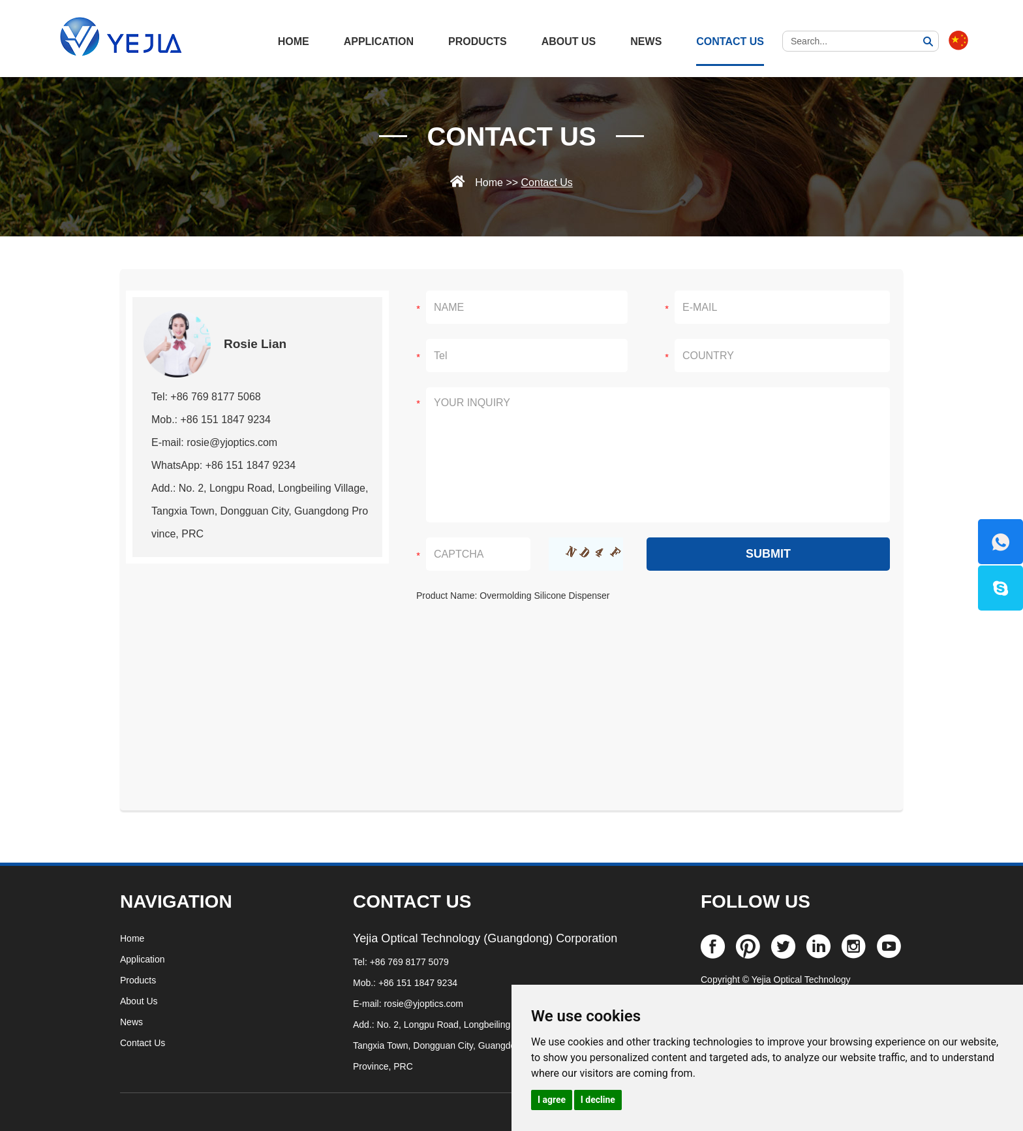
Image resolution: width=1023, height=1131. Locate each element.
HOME (293, 41)
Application (379, 41)
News (646, 41)
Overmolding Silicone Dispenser (544, 595)
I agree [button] (552, 1099)
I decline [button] (598, 1099)
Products (477, 41)
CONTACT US (412, 901)
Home (489, 182)
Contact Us (730, 41)
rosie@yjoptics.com (423, 1003)
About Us (569, 41)
